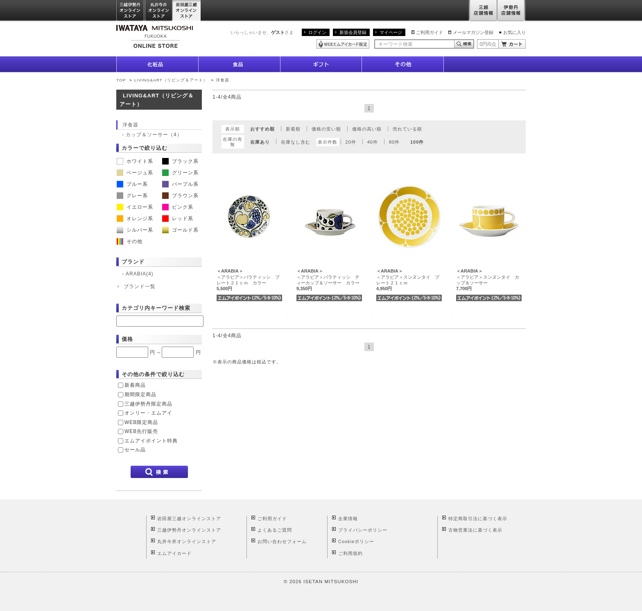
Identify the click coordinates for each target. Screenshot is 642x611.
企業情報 (348, 518)
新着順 (293, 128)
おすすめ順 (262, 128)
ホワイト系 (135, 161)
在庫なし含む (295, 142)
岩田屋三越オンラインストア (187, 11)
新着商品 (135, 385)
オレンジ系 (135, 218)
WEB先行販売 (141, 431)
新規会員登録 (352, 32)
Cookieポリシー (356, 541)
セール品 (135, 450)
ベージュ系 (135, 173)
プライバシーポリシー (362, 530)
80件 (394, 142)
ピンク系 (177, 207)
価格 (127, 339)
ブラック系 (180, 161)
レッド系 (177, 218)
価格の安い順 (326, 128)
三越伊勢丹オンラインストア (130, 11)
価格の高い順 (367, 128)
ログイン (317, 32)
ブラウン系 (180, 195)
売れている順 (407, 128)
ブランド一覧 (140, 286)
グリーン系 (180, 173)
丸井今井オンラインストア (159, 11)
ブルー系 (132, 184)
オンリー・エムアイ (148, 413)
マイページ (391, 32)
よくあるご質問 (275, 530)
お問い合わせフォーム (282, 541)
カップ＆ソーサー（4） (154, 135)
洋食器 (222, 80)
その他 (129, 241)
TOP (121, 80)
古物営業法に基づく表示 (475, 530)
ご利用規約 (350, 553)
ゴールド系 (180, 230)
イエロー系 (135, 207)
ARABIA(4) (139, 274)
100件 (417, 142)
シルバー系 (135, 230)
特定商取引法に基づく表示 (477, 518)
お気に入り (514, 32)
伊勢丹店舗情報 (511, 11)
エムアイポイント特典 (151, 441)
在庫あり (260, 142)
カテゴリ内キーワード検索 (156, 308)
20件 (351, 142)
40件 (372, 142)
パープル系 (180, 184)
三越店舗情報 (483, 11)
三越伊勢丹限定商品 (148, 404)
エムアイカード (174, 553)
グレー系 (132, 195)
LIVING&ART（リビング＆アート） (171, 80)
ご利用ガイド (429, 32)
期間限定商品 (140, 394)
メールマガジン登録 (473, 32)
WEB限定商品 (141, 422)
